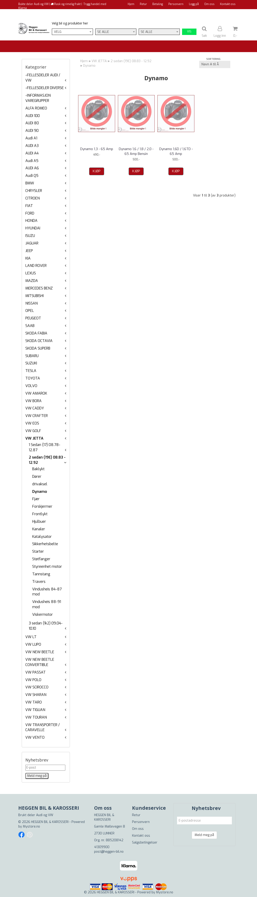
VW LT (31, 636)
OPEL (29, 310)
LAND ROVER (36, 265)
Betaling (157, 4)
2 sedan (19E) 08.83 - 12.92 (131, 61)
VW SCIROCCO (36, 687)
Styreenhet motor (47, 566)
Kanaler (38, 529)
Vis (189, 31)
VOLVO (31, 385)
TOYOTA (32, 378)
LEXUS (30, 273)
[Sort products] (214, 64)
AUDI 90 (32, 130)
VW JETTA (34, 438)
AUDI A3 (32, 145)
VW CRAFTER (36, 415)
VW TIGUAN (35, 709)
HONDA (31, 220)
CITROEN (32, 198)
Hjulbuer (39, 521)
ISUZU (30, 235)
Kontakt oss (228, 4)
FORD (29, 213)
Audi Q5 (31, 175)
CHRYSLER (33, 190)
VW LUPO (33, 644)
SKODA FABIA (36, 333)
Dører (36, 476)
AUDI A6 (32, 168)
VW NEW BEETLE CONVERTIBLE (39, 662)
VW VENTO (35, 737)
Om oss (209, 4)
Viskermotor (42, 614)
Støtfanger (41, 559)
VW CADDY (34, 408)
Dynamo (39, 491)
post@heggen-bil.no (109, 851)
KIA (28, 258)
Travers (38, 581)
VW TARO (33, 702)
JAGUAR (31, 243)
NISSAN (31, 303)
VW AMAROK (36, 393)
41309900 (101, 847)
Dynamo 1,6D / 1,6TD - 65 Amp (176, 151)
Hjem (131, 4)
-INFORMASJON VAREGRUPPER (38, 98)
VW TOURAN (36, 717)
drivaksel (39, 484)
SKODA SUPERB (37, 348)
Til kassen (229, 12)
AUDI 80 (32, 123)
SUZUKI (31, 363)
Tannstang (41, 574)
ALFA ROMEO (36, 108)
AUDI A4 (32, 153)
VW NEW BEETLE (39, 652)
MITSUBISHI (34, 295)
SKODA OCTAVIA (39, 340)
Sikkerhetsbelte (45, 543)
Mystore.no (31, 826)
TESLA (30, 370)
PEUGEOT (33, 318)
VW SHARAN (35, 694)
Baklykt (38, 469)
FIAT (29, 205)
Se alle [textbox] (103, 32)
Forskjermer (42, 506)
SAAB (29, 325)
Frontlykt (40, 514)
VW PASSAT (35, 672)
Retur (143, 4)
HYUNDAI (32, 228)
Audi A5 (31, 160)
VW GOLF (33, 430)
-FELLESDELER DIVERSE (44, 87)
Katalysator (42, 536)
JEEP (29, 250)
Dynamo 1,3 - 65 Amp (96, 149)
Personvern (175, 4)
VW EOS (32, 423)
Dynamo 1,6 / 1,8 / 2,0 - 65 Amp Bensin (136, 151)
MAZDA (31, 280)
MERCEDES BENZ (39, 288)
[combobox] (72, 32)
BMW (29, 183)
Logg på (194, 4)
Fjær (36, 498)
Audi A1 (31, 138)
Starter (38, 551)
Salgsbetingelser (144, 842)
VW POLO (33, 679)
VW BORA (33, 400)
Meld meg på (204, 835)
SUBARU (32, 355)
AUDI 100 (32, 115)
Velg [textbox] (57, 32)
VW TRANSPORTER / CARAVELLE (42, 727)
